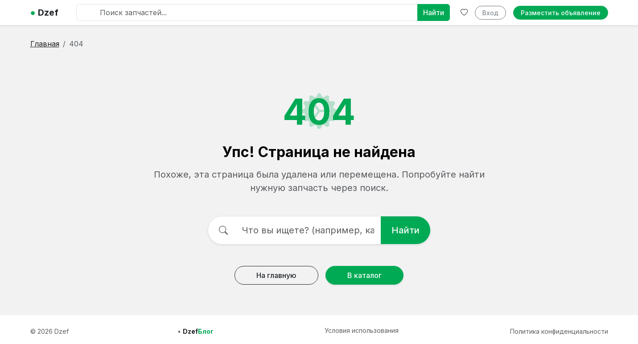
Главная (44, 43)
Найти (433, 12)
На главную (276, 275)
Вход (490, 13)
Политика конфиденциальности (559, 331)
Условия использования (362, 330)
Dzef (44, 12)
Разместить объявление (561, 13)
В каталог (364, 275)
